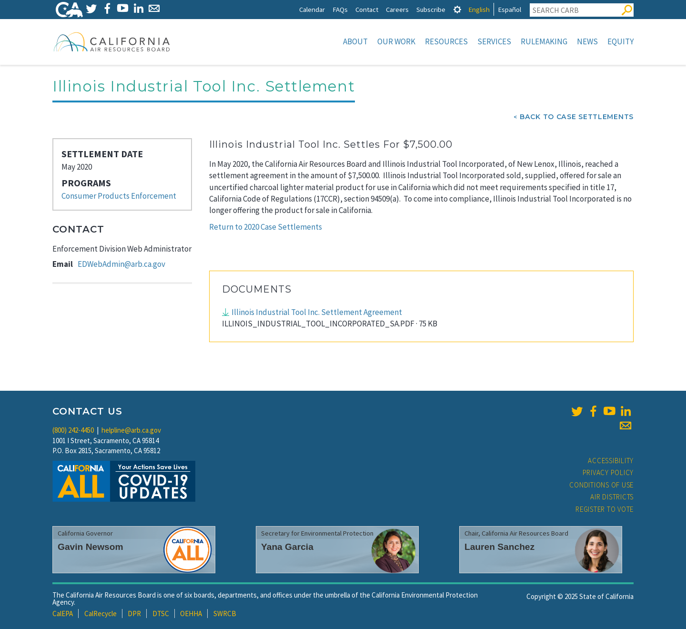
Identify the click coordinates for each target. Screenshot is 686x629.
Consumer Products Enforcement (118, 196)
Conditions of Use (601, 484)
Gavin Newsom (90, 547)
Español (509, 9)
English (479, 9)
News (587, 41)
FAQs (340, 9)
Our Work (396, 41)
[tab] (457, 9)
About (355, 41)
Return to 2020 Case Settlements (265, 227)
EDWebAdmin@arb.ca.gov (121, 264)
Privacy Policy (608, 472)
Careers (397, 9)
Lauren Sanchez (499, 547)
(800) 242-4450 (73, 430)
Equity (620, 41)
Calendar (312, 9)
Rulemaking (544, 41)
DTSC (160, 613)
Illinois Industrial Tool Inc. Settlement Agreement (317, 312)
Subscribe (430, 9)
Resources (446, 41)
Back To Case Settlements (577, 116)
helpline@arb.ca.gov (131, 430)
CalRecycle (100, 613)
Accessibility (611, 460)
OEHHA (191, 613)
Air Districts (612, 496)
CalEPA (62, 613)
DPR (134, 613)
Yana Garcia (287, 547)
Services (494, 41)
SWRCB (224, 613)
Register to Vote (604, 509)
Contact (366, 9)
